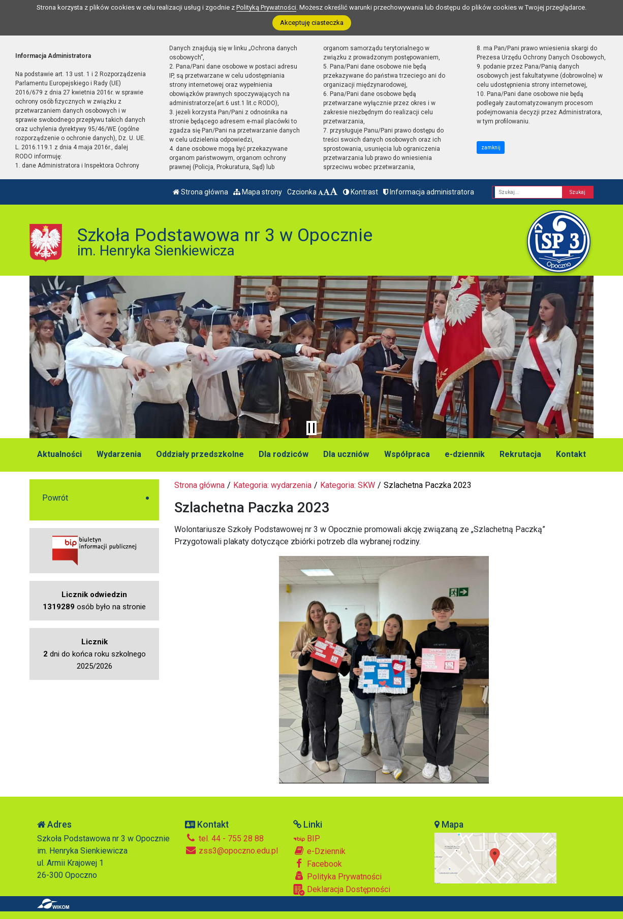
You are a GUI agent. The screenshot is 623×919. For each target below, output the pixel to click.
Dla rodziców (283, 454)
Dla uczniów (346, 454)
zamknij (491, 147)
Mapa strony (257, 192)
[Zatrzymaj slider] (311, 428)
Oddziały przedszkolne (200, 454)
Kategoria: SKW (347, 485)
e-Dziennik (319, 851)
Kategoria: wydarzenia (272, 485)
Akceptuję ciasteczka (312, 22)
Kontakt (571, 454)
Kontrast (360, 192)
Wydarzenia (119, 454)
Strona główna (200, 192)
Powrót (55, 498)
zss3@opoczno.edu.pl (231, 851)
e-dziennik (465, 454)
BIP (306, 838)
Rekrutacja (520, 454)
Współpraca (407, 454)
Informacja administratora (428, 192)
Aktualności (59, 454)
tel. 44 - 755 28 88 (224, 838)
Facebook (317, 864)
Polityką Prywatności (266, 7)
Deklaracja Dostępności (341, 890)
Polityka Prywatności (337, 876)
